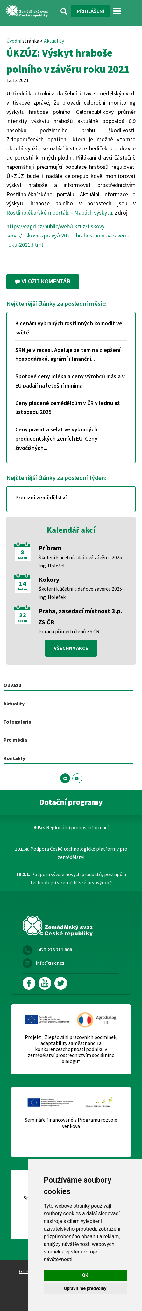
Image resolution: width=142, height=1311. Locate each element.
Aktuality (54, 41)
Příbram (50, 548)
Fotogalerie (17, 721)
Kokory (49, 579)
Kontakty (14, 758)
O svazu (12, 685)
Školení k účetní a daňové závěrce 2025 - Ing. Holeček (82, 561)
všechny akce (71, 648)
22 (22, 615)
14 (22, 583)
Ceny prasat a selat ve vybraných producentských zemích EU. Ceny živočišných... (56, 438)
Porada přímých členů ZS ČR (69, 631)
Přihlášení (90, 11)
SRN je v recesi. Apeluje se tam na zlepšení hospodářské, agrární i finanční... (67, 354)
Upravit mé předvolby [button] (85, 1288)
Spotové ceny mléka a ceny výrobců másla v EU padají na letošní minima (70, 381)
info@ (50, 963)
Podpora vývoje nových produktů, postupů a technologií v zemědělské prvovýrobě (71, 878)
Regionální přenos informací (71, 827)
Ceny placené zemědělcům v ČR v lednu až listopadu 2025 (67, 407)
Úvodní (13, 41)
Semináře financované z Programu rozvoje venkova (71, 1123)
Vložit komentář (42, 281)
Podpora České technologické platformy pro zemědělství (71, 853)
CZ (65, 778)
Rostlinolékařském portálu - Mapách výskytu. (59, 212)
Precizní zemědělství (41, 497)
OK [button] (85, 1275)
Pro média (15, 740)
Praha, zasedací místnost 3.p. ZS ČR (80, 616)
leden (22, 558)
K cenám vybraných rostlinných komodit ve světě (68, 327)
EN (77, 778)
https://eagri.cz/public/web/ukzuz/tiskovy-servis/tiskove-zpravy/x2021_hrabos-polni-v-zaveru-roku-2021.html (68, 235)
